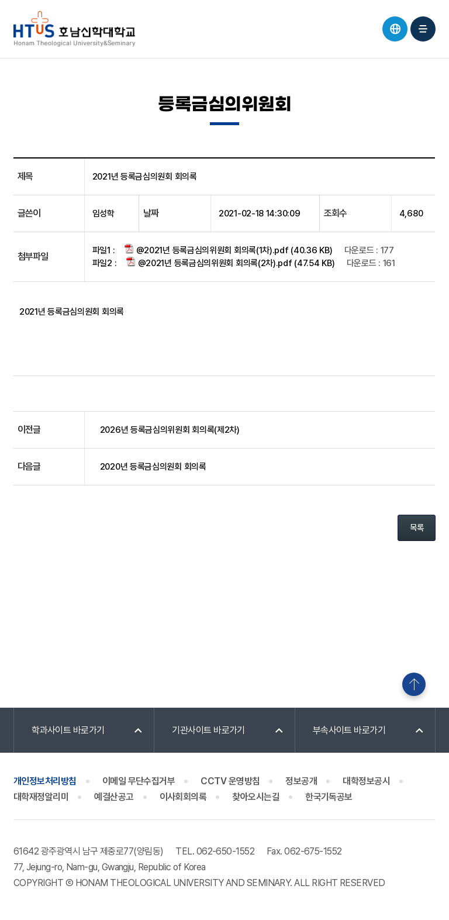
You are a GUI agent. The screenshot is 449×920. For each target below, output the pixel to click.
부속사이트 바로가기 (349, 730)
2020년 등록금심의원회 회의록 (153, 466)
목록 (416, 527)
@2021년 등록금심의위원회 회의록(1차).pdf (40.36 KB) (228, 250)
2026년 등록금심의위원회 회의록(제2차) (170, 430)
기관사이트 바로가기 (208, 730)
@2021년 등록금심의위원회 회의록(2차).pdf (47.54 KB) (230, 262)
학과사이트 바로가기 (68, 730)
